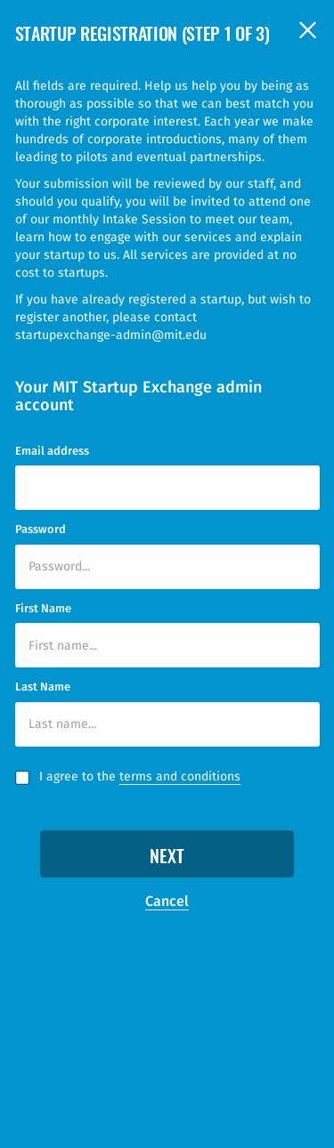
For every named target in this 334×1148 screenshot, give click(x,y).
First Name (43, 608)
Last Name (42, 686)
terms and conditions (179, 776)
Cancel (167, 901)
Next (167, 858)
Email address (52, 450)
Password (40, 529)
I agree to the (139, 777)
